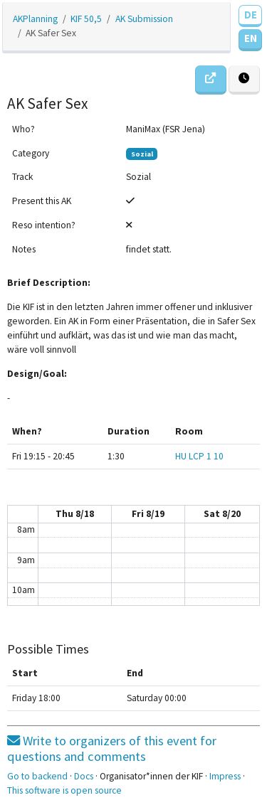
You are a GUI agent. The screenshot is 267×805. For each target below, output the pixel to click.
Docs (83, 776)
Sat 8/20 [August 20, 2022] (222, 514)
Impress (225, 776)
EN (250, 38)
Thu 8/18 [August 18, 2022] (75, 514)
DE (250, 14)
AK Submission (144, 19)
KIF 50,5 (86, 19)
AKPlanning (35, 19)
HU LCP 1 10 (199, 456)
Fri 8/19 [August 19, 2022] (148, 514)
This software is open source (64, 790)
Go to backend (37, 776)
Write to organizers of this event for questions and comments (111, 748)
